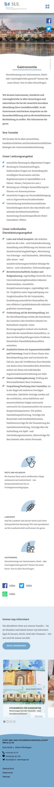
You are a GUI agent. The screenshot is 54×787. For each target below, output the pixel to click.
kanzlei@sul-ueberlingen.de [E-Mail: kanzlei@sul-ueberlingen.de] (17, 760)
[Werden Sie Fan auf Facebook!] (48, 20)
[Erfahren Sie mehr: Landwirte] (27, 517)
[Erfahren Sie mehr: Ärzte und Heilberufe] (27, 475)
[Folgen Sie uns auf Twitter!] (48, 28)
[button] (4, 721)
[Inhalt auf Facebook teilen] (9, 585)
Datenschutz (8, 769)
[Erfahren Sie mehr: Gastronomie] (27, 558)
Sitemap (6, 777)
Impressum (7, 773)
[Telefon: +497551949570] (12, 753)
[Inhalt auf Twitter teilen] (26, 585)
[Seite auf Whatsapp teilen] (9, 594)
